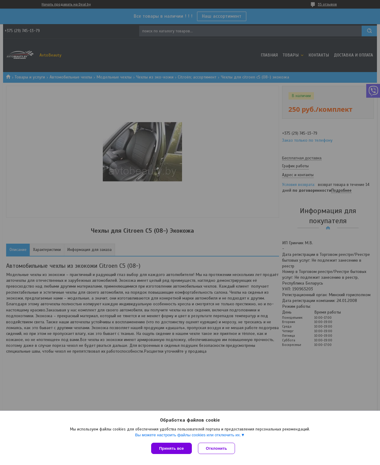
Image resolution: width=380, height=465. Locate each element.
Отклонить (216, 448)
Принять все (171, 448)
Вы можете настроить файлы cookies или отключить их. (188, 435)
